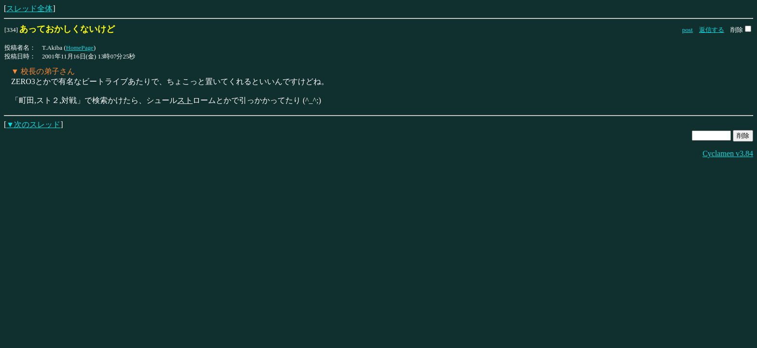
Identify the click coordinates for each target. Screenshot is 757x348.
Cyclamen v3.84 (727, 153)
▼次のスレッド (33, 124)
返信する (711, 29)
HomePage (80, 47)
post (687, 29)
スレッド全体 (29, 8)
